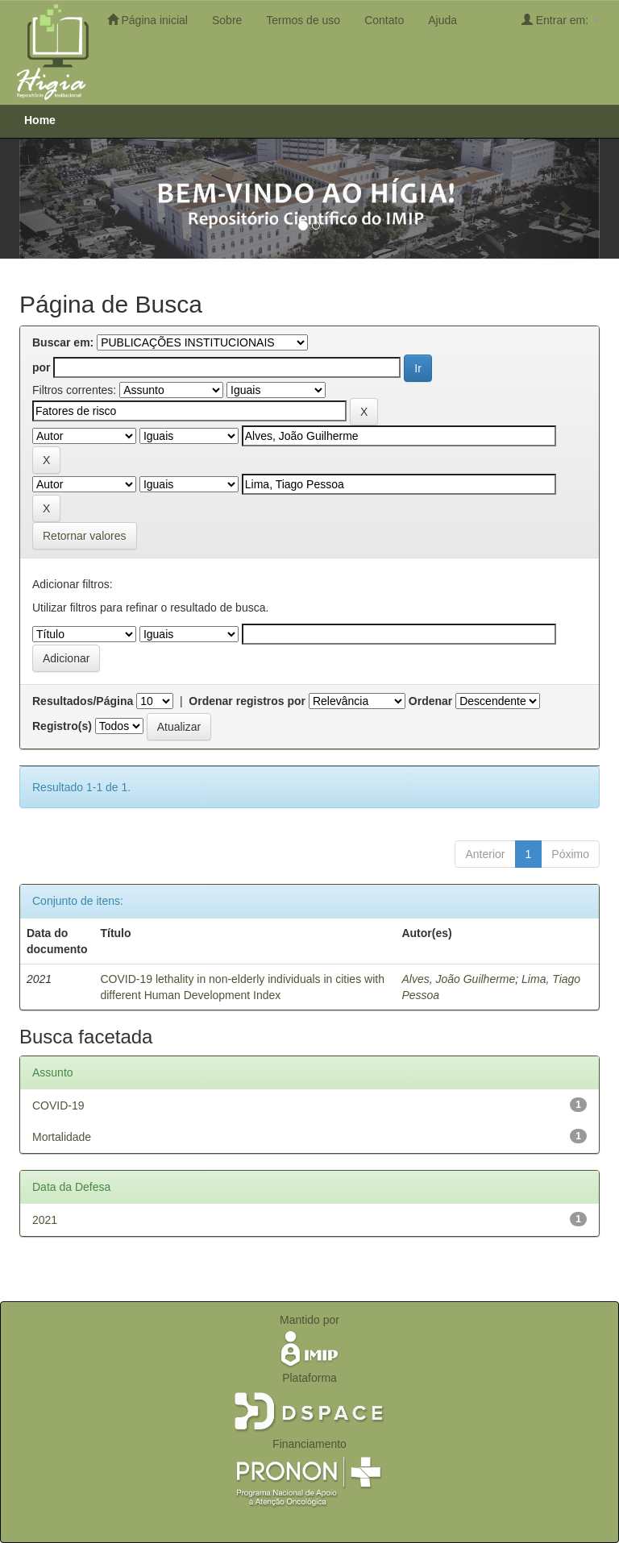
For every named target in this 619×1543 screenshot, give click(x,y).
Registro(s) (62, 726)
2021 (44, 1219)
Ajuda (442, 20)
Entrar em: (560, 20)
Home (40, 120)
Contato (384, 20)
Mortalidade (61, 1136)
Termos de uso (303, 20)
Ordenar (430, 701)
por (41, 367)
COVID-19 (58, 1105)
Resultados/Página (82, 701)
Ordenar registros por (247, 701)
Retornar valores (85, 535)
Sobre (227, 20)
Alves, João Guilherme (458, 979)
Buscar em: (62, 342)
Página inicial (147, 20)
